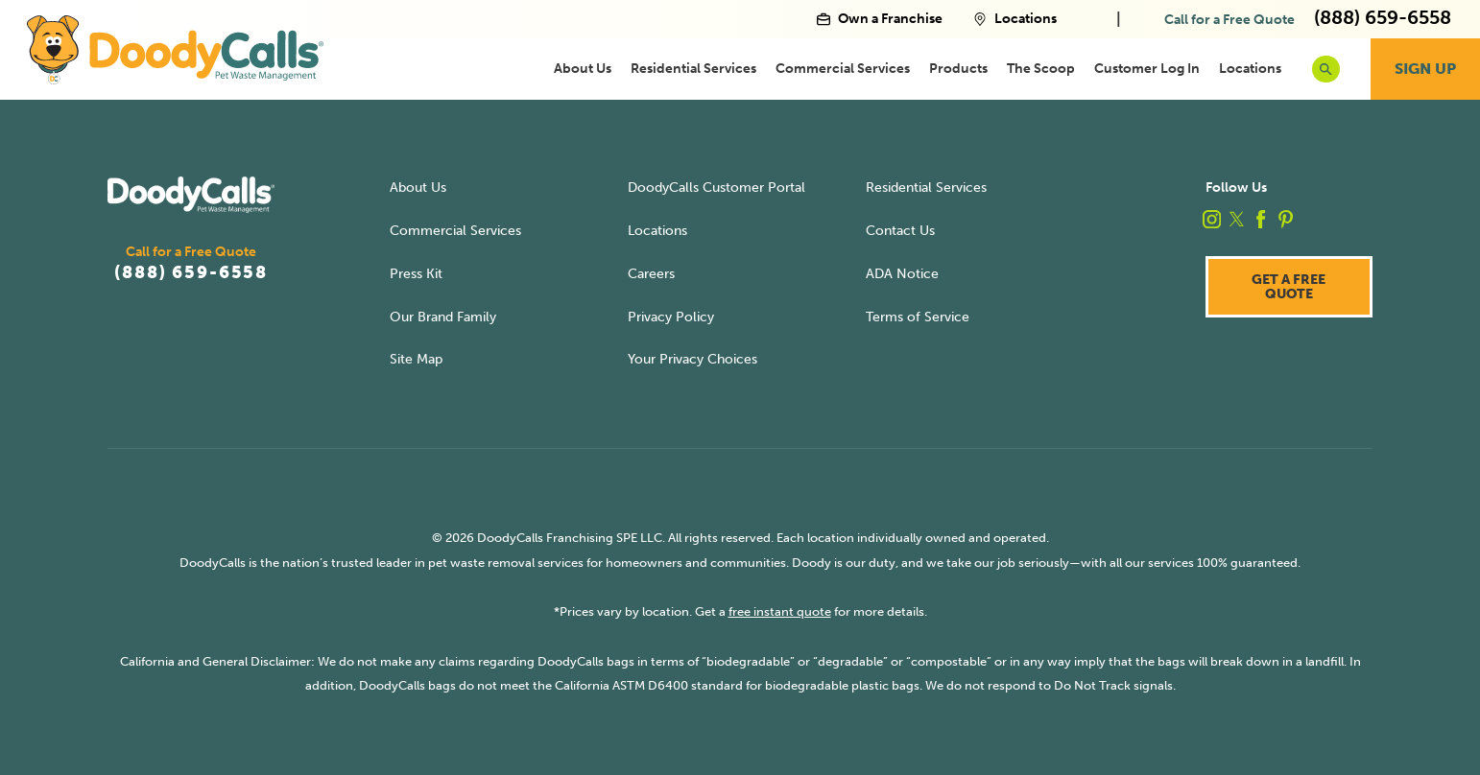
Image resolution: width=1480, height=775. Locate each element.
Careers (651, 273)
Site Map (416, 358)
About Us (582, 68)
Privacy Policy (671, 316)
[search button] (1326, 69)
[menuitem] (582, 69)
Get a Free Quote (1288, 285)
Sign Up (1425, 68)
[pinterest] (1286, 219)
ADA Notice (902, 273)
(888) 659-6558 (191, 272)
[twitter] (1237, 219)
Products (958, 68)
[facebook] (1261, 219)
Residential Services (693, 68)
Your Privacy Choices (692, 358)
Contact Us (900, 230)
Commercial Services (843, 68)
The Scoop (1041, 68)
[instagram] (1212, 219)
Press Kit (416, 273)
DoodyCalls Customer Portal (716, 187)
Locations (1015, 19)
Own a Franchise (880, 19)
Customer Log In (1147, 68)
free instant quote (779, 611)
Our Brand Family (443, 316)
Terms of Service (917, 316)
